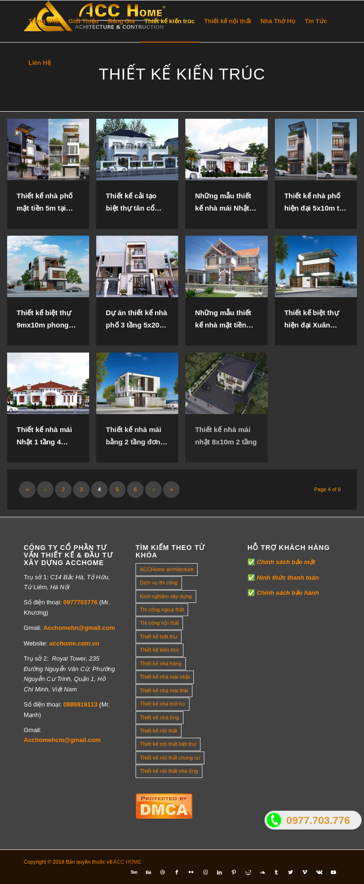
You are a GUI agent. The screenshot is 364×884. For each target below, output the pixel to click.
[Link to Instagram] (205, 872)
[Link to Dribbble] (162, 872)
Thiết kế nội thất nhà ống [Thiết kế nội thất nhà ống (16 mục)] (169, 771)
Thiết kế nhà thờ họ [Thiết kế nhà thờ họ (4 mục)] (162, 704)
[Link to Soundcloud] (262, 872)
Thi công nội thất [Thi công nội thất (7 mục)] (159, 623)
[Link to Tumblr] (276, 872)
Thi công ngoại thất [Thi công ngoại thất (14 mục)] (162, 609)
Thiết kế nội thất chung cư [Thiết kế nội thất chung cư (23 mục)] (170, 757)
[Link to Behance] (148, 872)
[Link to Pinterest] (234, 872)
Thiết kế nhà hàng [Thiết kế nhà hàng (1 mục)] (161, 663)
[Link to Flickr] (191, 872)
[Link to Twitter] (290, 872)
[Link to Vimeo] (305, 872)
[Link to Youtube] (333, 872)
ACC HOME (127, 862)
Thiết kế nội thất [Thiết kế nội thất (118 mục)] (158, 731)
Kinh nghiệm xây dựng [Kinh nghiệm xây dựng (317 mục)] (166, 596)
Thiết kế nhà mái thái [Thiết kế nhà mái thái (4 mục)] (164, 690)
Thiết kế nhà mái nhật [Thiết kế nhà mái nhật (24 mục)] (165, 677)
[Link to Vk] (319, 872)
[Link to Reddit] (248, 872)
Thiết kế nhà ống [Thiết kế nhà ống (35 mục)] (159, 717)
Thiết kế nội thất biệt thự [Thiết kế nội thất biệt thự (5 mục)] (168, 744)
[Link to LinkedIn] (219, 872)
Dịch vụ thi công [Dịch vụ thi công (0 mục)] (159, 582)
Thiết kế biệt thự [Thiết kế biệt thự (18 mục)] (158, 636)
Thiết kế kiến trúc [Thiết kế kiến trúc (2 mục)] (159, 650)
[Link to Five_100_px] (134, 872)
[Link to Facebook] (177, 872)
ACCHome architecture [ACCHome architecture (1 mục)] (166, 569)
